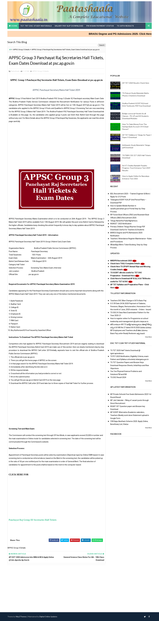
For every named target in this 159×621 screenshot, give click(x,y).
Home (14, 26)
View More (148, 337)
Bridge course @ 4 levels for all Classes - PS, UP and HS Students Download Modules (135, 115)
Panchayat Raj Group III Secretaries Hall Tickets (33, 520)
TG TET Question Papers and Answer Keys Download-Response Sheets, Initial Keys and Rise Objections (129, 365)
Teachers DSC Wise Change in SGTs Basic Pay (128, 301)
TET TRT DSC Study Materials (36, 26)
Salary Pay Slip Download (69, 26)
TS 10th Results (125, 26)
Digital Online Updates (48, 616)
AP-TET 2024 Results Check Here (135, 83)
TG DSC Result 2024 (118, 377)
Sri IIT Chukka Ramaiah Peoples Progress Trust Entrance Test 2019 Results (136, 167)
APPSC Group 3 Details (21, 49)
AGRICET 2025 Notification (121, 224)
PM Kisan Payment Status (100, 26)
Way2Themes (21, 616)
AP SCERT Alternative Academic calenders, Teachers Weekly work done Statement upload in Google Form (129, 415)
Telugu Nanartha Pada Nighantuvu (123, 221)
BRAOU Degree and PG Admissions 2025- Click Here (123, 33)
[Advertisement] (56, 147)
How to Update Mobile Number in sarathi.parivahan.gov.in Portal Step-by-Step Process (127, 209)
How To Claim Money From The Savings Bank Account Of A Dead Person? (135, 126)
